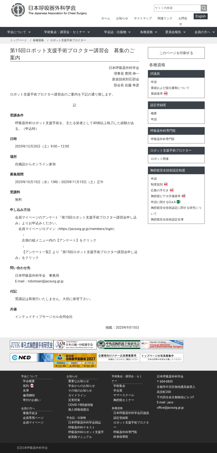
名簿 (26, 390)
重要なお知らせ (78, 381)
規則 (26, 386)
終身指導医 (120, 437)
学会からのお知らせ (81, 386)
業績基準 (157, 93)
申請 (154, 82)
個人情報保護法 (78, 409)
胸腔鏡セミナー (123, 400)
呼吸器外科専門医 (163, 139)
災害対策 (74, 400)
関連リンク (165, 18)
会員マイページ (33, 422)
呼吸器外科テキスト (81, 427)
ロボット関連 (160, 159)
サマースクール (123, 395)
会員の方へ (202, 32)
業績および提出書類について (170, 88)
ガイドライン (77, 395)
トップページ (18, 40)
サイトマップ (143, 18)
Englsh (201, 16)
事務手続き (30, 413)
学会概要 (29, 381)
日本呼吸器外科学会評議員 (131, 413)
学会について (16, 32)
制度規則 (157, 184)
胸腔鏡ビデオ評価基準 (166, 196)
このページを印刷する (176, 53)
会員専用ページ (33, 418)
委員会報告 (173, 32)
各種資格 (146, 32)
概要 (154, 113)
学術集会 (119, 386)
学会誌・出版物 (115, 32)
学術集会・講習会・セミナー (64, 32)
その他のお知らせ (80, 390)
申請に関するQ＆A (163, 202)
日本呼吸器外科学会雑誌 (84, 422)
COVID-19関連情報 (80, 405)
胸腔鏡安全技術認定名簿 (167, 219)
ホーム (105, 18)
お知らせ (122, 18)
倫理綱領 (29, 395)
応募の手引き (160, 190)
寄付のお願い (32, 400)
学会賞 (117, 390)
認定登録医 (120, 418)
